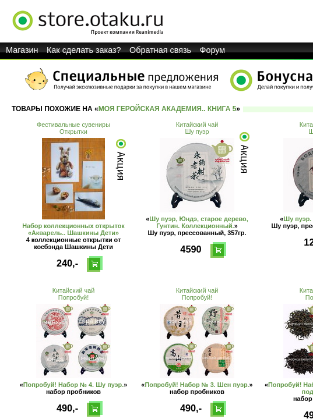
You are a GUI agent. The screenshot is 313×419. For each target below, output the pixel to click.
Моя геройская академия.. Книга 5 (168, 109)
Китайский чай (197, 124)
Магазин (22, 50)
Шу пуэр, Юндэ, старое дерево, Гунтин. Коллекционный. (198, 222)
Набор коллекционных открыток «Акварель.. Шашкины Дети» (73, 229)
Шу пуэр (197, 131)
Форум (213, 50)
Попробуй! (73, 297)
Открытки (73, 131)
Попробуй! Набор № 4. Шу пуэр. (73, 384)
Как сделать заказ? (84, 50)
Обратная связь (160, 50)
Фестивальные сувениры (73, 124)
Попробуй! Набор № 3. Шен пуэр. (197, 384)
